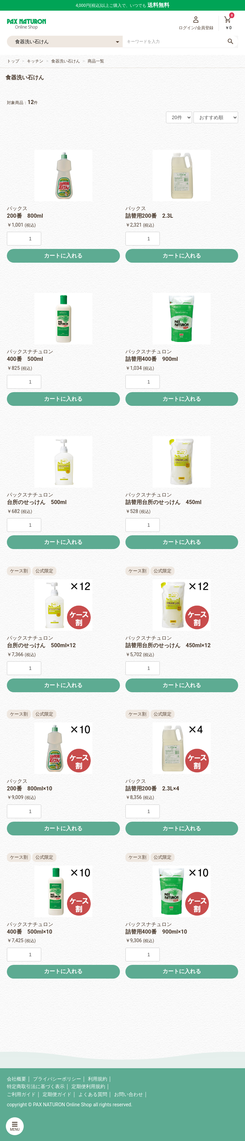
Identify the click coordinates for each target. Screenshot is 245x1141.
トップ (13, 61)
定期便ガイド (57, 1094)
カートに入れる (63, 256)
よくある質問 (92, 1094)
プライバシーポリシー (57, 1079)
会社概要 (16, 1079)
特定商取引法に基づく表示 (36, 1086)
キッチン (35, 61)
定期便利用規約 (88, 1086)
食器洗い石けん (65, 61)
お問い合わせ (128, 1094)
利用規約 (97, 1079)
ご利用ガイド (21, 1094)
